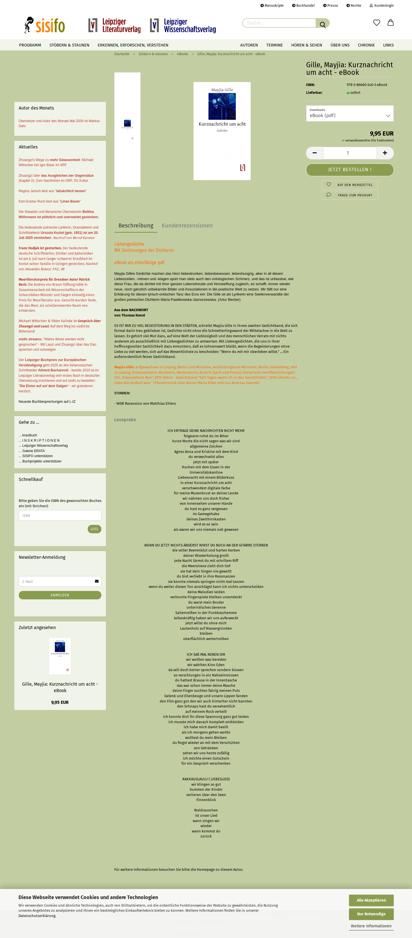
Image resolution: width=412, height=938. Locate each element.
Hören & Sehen (306, 45)
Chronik (366, 45)
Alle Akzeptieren (371, 900)
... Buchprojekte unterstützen (40, 461)
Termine (274, 45)
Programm (30, 45)
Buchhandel (303, 6)
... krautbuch (28, 435)
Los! (94, 529)
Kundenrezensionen (187, 225)
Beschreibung (135, 225)
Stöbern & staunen (69, 45)
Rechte (353, 6)
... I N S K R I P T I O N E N (39, 441)
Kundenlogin (382, 6)
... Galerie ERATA (32, 451)
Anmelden (60, 595)
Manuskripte (272, 6)
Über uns (340, 45)
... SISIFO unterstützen (36, 456)
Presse (330, 6)
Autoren (249, 45)
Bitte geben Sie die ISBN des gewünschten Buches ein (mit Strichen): (60, 503)
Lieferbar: (314, 92)
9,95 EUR (60, 702)
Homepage (206, 869)
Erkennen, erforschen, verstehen (133, 45)
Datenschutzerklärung (36, 916)
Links (388, 45)
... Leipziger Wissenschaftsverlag (43, 446)
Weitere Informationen (371, 926)
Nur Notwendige (371, 914)
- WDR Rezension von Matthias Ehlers (145, 403)
